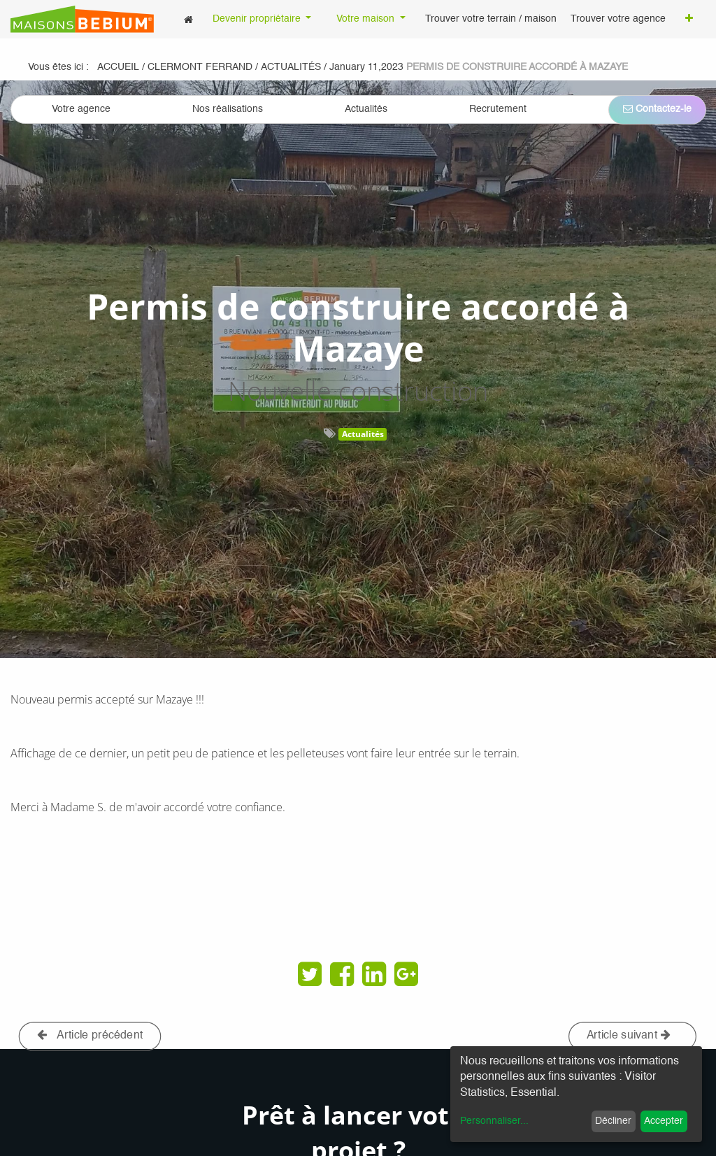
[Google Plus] (406, 974)
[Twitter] (310, 974)
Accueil (118, 67)
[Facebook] (342, 974)
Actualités (363, 434)
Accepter (663, 1121)
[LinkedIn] (374, 974)
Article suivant (629, 1035)
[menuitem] (188, 19)
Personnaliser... (494, 1121)
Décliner (613, 1121)
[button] (689, 20)
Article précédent (90, 1035)
